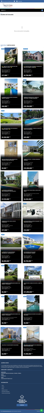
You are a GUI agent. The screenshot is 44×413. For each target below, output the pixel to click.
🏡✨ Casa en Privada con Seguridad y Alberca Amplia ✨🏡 (10, 129)
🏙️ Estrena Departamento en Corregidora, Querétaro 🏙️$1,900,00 (33, 345)
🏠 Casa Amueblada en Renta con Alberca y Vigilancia (33, 314)
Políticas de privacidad (6, 393)
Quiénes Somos (5, 390)
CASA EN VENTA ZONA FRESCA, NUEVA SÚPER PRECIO (32, 191)
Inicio (1, 13)
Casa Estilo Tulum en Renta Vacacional (10, 345)
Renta (3, 388)
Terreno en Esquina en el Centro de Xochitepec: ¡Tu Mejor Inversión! (31, 98)
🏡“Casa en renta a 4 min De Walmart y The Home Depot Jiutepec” (33, 222)
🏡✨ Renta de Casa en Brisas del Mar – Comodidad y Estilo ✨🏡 (10, 67)
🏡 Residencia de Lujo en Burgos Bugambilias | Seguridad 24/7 (8, 252)
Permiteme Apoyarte (5, 391)
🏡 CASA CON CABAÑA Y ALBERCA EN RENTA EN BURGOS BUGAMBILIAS (33, 129)
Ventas (3, 386)
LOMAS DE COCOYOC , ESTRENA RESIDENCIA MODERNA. (32, 160)
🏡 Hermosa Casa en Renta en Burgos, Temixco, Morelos (10, 98)
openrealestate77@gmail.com (6, 378)
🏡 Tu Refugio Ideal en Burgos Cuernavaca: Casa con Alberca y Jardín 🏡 (33, 67)
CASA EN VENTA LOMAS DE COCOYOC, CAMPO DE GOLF (33, 283)
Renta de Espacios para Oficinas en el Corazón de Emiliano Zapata (9, 160)
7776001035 (20, 1)
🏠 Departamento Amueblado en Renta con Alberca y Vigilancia (11, 283)
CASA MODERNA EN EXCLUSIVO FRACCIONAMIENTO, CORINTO (29, 252)
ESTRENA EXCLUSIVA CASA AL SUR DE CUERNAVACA (9, 222)
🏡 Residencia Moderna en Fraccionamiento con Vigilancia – (9, 191)
